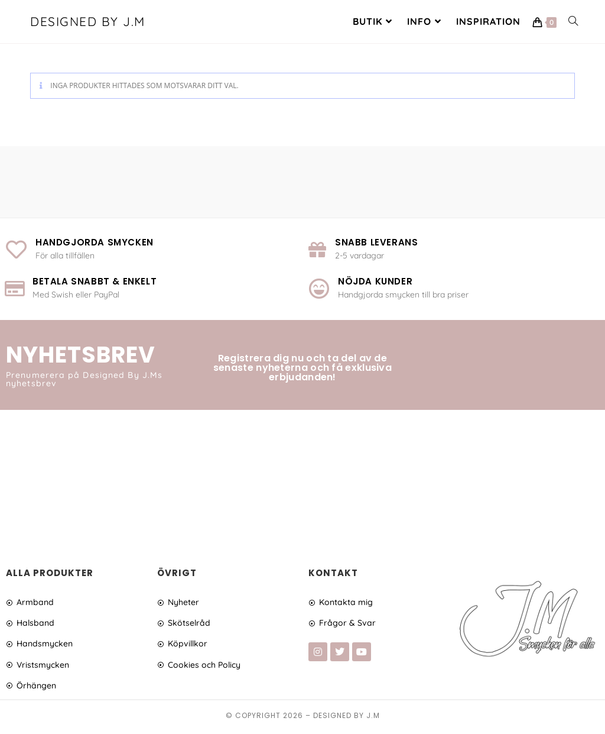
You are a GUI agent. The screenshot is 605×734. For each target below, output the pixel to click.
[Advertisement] (302, 480)
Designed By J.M (89, 22)
